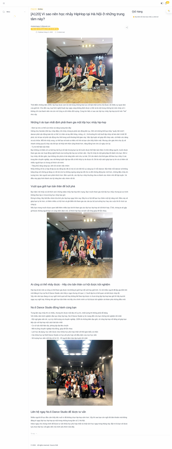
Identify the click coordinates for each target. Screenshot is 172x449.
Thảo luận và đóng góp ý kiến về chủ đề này (45, 29)
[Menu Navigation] (4, 3)
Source (52, 445)
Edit (56, 445)
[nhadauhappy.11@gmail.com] (40, 26)
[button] (162, 3)
